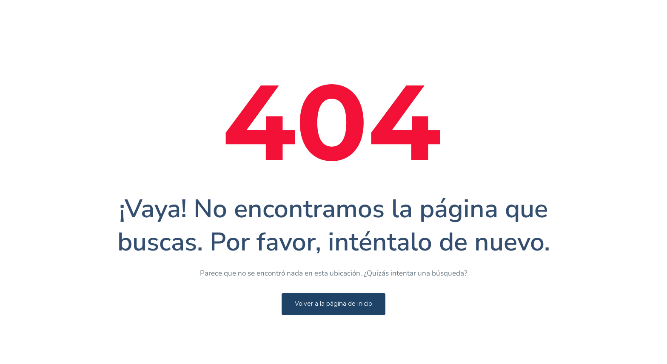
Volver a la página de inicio (333, 303)
